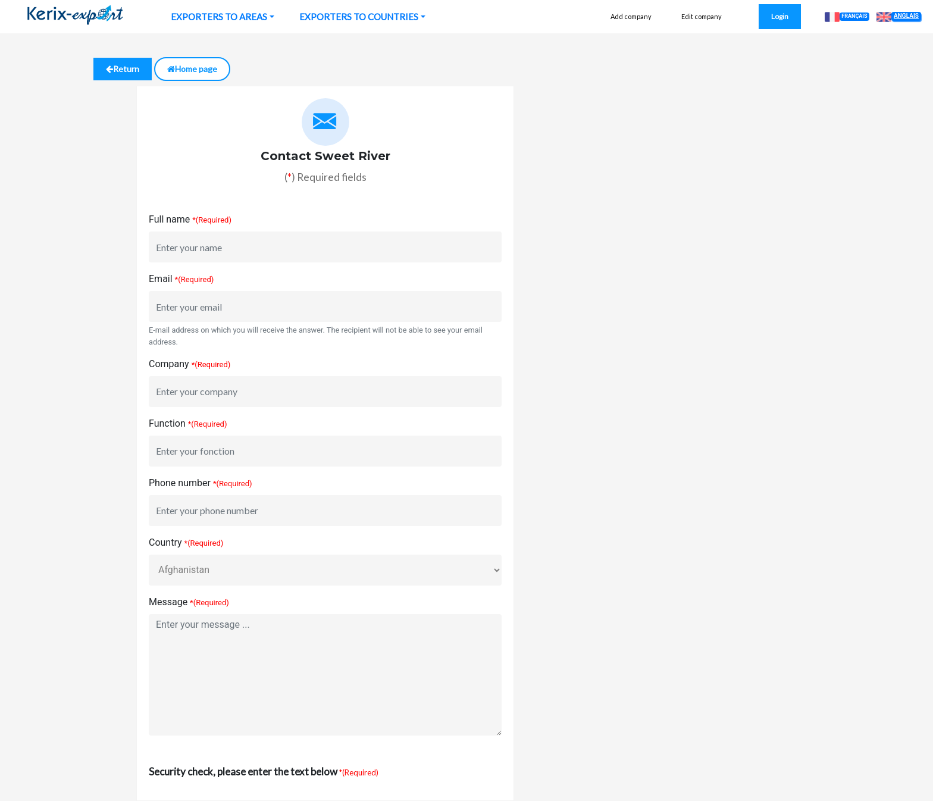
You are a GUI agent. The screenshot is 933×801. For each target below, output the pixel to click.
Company (169, 364)
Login (779, 16)
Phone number (180, 483)
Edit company (701, 16)
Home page (192, 69)
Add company (631, 16)
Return (122, 69)
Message (168, 602)
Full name (169, 219)
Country (165, 542)
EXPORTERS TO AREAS (219, 16)
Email (161, 278)
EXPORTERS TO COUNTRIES (358, 16)
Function (167, 423)
